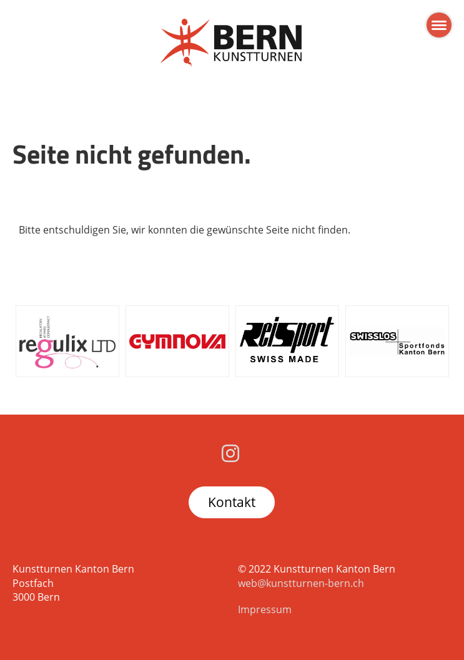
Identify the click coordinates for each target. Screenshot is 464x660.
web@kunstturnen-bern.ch (301, 583)
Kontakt (231, 502)
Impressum (265, 609)
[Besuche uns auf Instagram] (230, 453)
